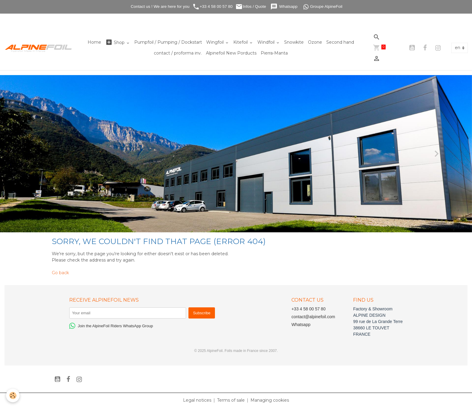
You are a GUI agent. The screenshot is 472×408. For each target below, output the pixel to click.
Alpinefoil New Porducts (231, 53)
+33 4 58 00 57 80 (212, 7)
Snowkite (294, 42)
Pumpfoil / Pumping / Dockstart (168, 42)
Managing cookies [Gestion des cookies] (269, 400)
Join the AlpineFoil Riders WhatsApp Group (111, 326)
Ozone (315, 42)
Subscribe (201, 313)
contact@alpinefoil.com (313, 316)
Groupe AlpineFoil (322, 6)
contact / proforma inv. (178, 53)
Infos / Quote (251, 7)
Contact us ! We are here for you (160, 6)
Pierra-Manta (274, 53)
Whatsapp (284, 7)
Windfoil (266, 42)
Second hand (340, 42)
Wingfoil (215, 42)
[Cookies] (13, 395)
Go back (60, 272)
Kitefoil (241, 42)
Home (94, 42)
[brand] (38, 48)
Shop (115, 42)
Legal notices (197, 400)
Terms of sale (231, 400)
